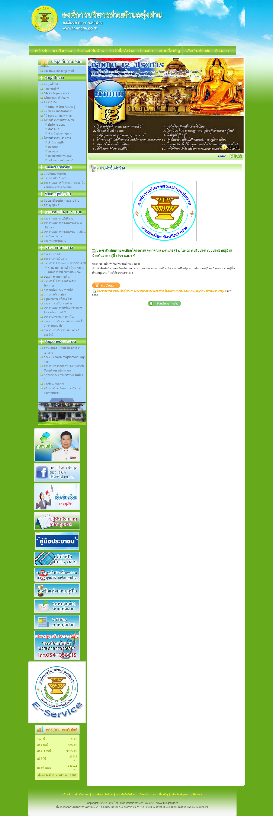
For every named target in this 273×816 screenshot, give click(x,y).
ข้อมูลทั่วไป (51, 84)
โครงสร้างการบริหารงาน (59, 120)
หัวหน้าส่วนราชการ (60, 133)
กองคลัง (53, 147)
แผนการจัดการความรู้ (61, 106)
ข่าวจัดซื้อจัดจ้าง (125, 794)
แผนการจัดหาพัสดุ (55, 294)
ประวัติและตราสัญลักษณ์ (59, 71)
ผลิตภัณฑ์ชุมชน (180, 794)
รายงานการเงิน (53, 254)
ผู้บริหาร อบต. (56, 124)
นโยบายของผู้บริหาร (56, 97)
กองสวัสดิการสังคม (60, 156)
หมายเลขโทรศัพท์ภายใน (59, 111)
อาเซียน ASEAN (54, 384)
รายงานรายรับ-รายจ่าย (58, 303)
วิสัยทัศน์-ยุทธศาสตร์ (56, 93)
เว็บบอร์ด (144, 794)
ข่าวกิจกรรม (82, 794)
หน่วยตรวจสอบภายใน (62, 160)
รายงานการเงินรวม (55, 258)
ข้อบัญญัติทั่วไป (53, 205)
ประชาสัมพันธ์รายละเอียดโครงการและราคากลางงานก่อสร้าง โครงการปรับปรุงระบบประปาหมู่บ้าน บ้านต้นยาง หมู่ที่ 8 (162, 291)
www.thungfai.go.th (167, 803)
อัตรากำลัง (50, 102)
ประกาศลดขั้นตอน (55, 240)
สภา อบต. (54, 129)
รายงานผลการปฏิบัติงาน (59, 218)
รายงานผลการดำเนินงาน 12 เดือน (65, 232)
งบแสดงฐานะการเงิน (57, 276)
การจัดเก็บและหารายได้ (58, 290)
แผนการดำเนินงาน (55, 178)
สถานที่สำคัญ (160, 794)
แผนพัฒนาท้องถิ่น (55, 173)
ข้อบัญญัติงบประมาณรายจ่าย (61, 200)
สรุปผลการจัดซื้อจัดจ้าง (58, 299)
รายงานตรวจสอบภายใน (59, 316)
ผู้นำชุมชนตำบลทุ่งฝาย (58, 115)
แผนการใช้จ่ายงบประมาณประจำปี (65, 263)
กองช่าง (53, 151)
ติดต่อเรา (198, 794)
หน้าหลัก (66, 794)
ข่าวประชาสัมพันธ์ (102, 794)
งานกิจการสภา (53, 236)
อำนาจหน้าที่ (51, 88)
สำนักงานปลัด (56, 142)
